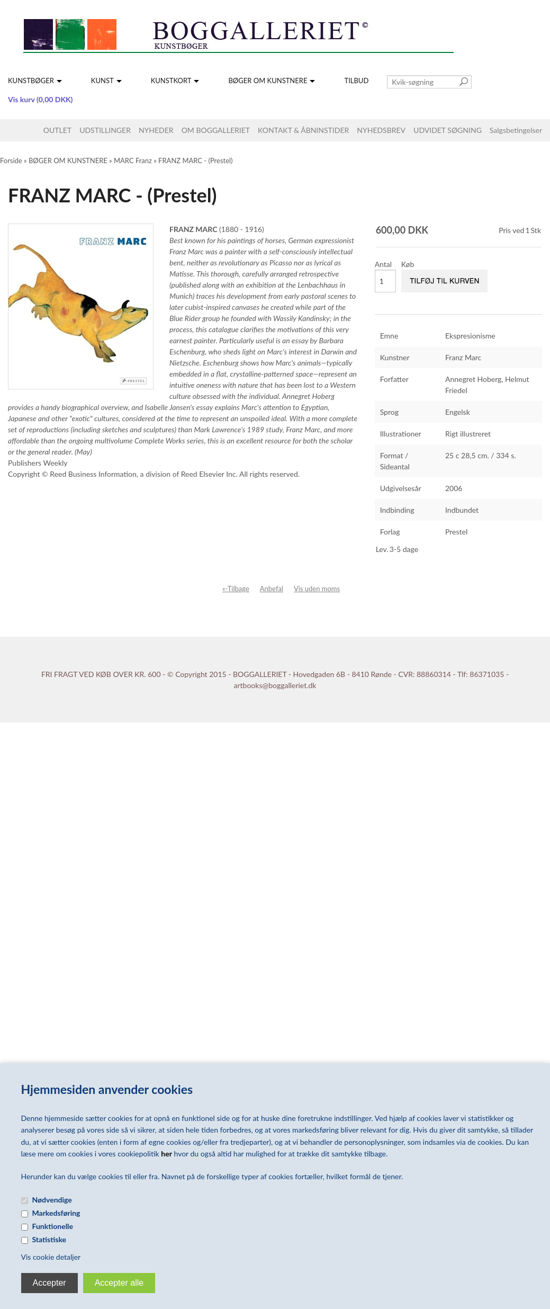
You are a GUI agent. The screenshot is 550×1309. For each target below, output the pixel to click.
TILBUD (356, 80)
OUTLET (57, 130)
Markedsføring (56, 1212)
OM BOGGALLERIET (216, 130)
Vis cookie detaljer (51, 1256)
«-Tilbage (235, 588)
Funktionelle (53, 1226)
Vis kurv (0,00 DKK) (40, 99)
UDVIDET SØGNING (447, 130)
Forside (11, 160)
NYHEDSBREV (381, 130)
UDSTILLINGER (105, 130)
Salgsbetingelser (516, 130)
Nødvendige (52, 1199)
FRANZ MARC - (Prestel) (195, 160)
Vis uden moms (317, 588)
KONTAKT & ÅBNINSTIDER (303, 130)
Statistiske (49, 1239)
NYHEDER (156, 130)
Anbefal (271, 588)
